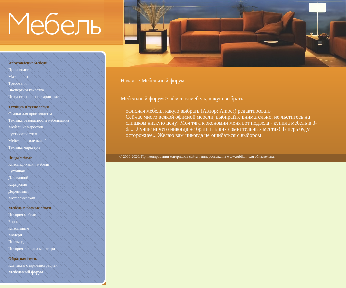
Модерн (15, 235)
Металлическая (21, 198)
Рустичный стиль (23, 134)
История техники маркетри (31, 248)
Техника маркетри (24, 147)
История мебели (22, 214)
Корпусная (17, 184)
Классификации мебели (28, 164)
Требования (18, 83)
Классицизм (18, 228)
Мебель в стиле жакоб (27, 140)
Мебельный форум (142, 99)
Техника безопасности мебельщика (38, 120)
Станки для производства (30, 113)
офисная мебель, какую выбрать (206, 99)
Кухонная (16, 171)
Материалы (18, 76)
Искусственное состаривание (33, 96)
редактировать (254, 111)
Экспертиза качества (26, 90)
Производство (20, 69)
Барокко (15, 221)
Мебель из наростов (25, 127)
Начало (129, 80)
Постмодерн (19, 241)
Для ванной (18, 177)
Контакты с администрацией (33, 265)
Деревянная (18, 191)
